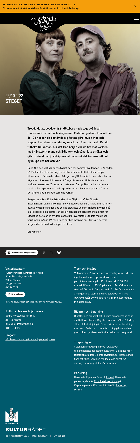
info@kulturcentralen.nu (19, 323)
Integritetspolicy (39, 435)
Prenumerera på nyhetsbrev (22, 252)
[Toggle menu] (136, 18)
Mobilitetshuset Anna (106, 381)
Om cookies (59, 435)
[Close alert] (135, 6)
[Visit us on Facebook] (44, 252)
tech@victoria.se (107, 363)
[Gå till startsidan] (43, 23)
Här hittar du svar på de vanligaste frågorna (30, 339)
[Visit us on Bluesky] (59, 252)
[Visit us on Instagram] (51, 252)
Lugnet (110, 377)
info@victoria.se (108, 354)
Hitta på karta (15, 294)
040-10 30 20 (12, 328)
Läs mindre (35, 231)
